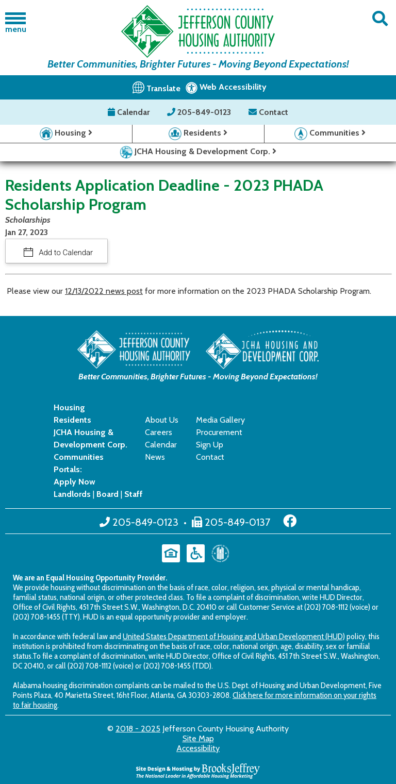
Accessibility (198, 748)
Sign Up (209, 444)
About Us (161, 420)
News (155, 457)
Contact (268, 112)
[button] (380, 18)
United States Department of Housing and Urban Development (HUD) (234, 636)
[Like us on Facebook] (289, 521)
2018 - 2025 (138, 728)
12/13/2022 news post (104, 291)
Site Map (198, 738)
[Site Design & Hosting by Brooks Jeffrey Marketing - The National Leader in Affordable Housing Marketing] (198, 770)
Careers (158, 432)
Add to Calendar (65, 252)
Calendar (130, 112)
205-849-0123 (200, 112)
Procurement (219, 432)
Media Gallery (220, 420)
